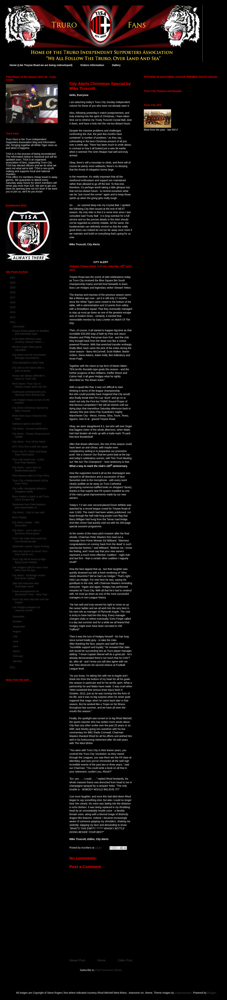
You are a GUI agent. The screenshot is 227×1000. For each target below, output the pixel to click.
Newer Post (77, 960)
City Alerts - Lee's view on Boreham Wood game (26, 532)
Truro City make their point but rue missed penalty (29, 540)
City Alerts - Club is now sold (28, 512)
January (18, 661)
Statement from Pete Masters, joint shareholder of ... (29, 506)
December (19, 326)
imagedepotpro (183, 992)
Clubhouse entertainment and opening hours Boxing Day (29, 393)
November (19, 616)
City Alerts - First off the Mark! (29, 441)
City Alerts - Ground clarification (30, 428)
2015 (13, 307)
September (19, 626)
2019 (13, 287)
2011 (13, 667)
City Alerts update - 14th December (25, 524)
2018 (13, 292)
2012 (13, 322)
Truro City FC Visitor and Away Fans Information (29, 453)
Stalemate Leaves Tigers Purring (30, 546)
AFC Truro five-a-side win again (30, 446)
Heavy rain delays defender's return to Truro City (28, 377)
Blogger (211, 992)
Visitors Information (92, 65)
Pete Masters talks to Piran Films (30, 475)
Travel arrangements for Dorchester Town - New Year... (30, 593)
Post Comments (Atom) (108, 970)
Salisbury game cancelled (26, 423)
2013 (13, 317)
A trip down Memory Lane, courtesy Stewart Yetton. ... (28, 340)
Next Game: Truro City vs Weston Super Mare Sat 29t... (30, 385)
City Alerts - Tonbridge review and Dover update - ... (28, 577)
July (15, 636)
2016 (13, 302)
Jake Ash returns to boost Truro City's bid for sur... (30, 553)
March (17, 651)
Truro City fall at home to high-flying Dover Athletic (29, 561)
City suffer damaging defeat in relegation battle (29, 490)
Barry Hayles (19, 517)
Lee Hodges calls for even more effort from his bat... (30, 569)
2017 (13, 297)
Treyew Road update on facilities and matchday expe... (30, 332)
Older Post (125, 960)
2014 (13, 312)
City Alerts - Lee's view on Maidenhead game (26, 469)
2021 (13, 277)
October (18, 621)
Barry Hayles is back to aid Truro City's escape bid (30, 498)
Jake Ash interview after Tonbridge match (25, 585)
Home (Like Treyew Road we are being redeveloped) (41, 65)
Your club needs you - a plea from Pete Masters (28, 461)
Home (101, 960)
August (17, 631)
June (16, 641)
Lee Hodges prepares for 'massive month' (26, 609)
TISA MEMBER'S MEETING (28, 362)
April (16, 646)
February (18, 656)
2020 (13, 282)
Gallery (116, 65)
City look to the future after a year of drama (28, 369)
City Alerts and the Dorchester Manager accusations (29, 356)
